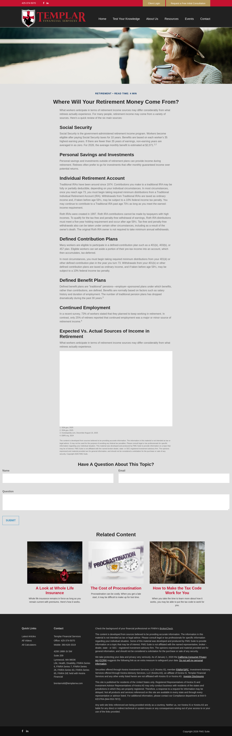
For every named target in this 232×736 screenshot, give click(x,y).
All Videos (27, 640)
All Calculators (29, 644)
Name (6, 470)
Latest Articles (29, 636)
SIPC (186, 669)
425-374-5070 (29, 3)
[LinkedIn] (47, 3)
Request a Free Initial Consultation (188, 3)
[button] (126, 18)
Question (8, 491)
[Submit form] (10, 520)
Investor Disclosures (194, 676)
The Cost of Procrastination (116, 588)
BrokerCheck (166, 628)
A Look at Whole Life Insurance (55, 590)
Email (121, 470)
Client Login (154, 3)
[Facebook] (43, 3)
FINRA (179, 669)
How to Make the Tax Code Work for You (177, 590)
